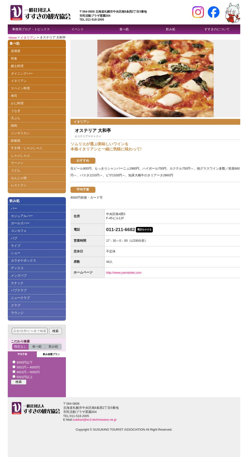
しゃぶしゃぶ (20, 155)
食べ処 (124, 29)
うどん (15, 170)
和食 (14, 58)
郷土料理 (17, 66)
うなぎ (15, 111)
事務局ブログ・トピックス (31, 29)
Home (12, 37)
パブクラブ (19, 290)
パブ (14, 238)
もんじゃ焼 (19, 178)
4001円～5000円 (26, 372)
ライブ (15, 246)
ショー (15, 253)
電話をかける (144, 229)
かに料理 (17, 103)
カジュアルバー (22, 216)
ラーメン (17, 163)
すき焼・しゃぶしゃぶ (26, 148)
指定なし (20, 346)
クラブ (15, 305)
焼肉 (14, 125)
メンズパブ (19, 275)
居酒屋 (15, 51)
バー (14, 208)
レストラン (19, 185)
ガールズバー (20, 223)
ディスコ (17, 268)
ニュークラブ (20, 298)
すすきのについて (217, 29)
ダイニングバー (22, 73)
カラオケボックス (23, 260)
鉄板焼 (15, 140)
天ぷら (15, 118)
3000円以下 (22, 362)
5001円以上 (22, 377)
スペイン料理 (20, 88)
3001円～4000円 (26, 367)
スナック (17, 283)
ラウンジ (17, 313)
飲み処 (170, 29)
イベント (77, 29)
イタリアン (28, 37)
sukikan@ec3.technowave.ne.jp (94, 419)
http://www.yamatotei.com (123, 272)
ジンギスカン (20, 133)
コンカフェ (19, 230)
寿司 (14, 96)
